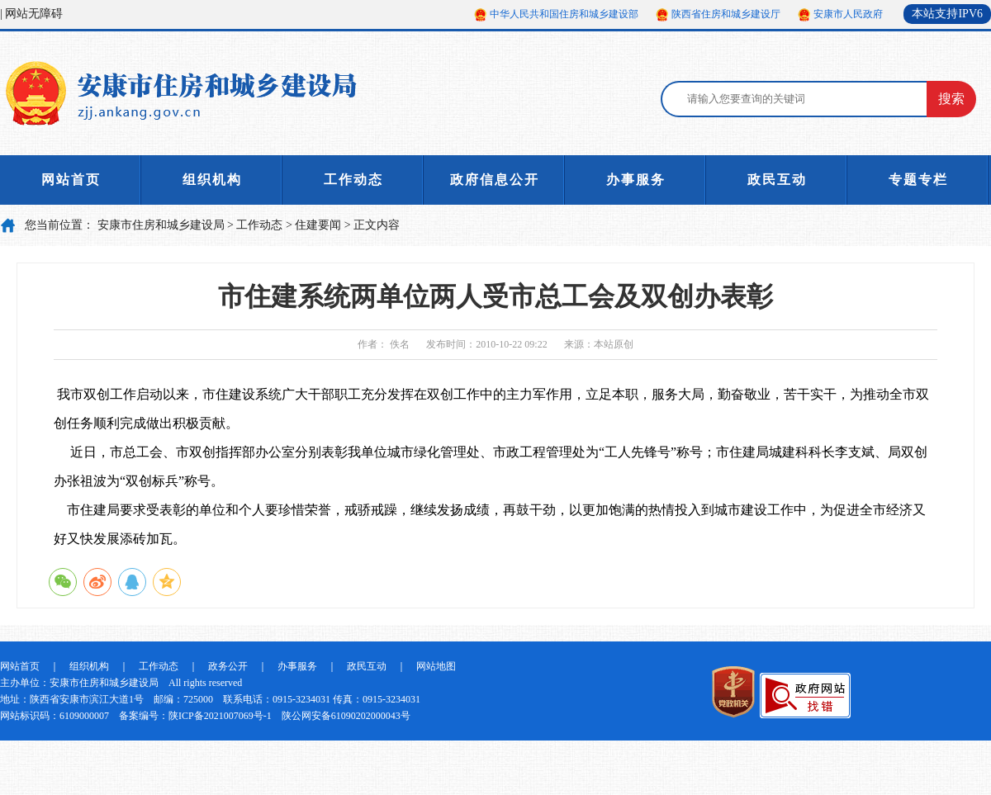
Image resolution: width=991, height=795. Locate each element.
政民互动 (777, 180)
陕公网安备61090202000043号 (346, 716)
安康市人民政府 (848, 14)
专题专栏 (918, 180)
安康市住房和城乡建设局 (161, 225)
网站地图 (436, 666)
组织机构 (212, 180)
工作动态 (353, 180)
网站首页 (71, 180)
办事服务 (636, 180)
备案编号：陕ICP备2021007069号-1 (195, 716)
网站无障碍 (34, 13)
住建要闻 (318, 225)
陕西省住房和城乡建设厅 (725, 14)
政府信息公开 (494, 180)
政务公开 (228, 666)
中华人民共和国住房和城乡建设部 (564, 14)
